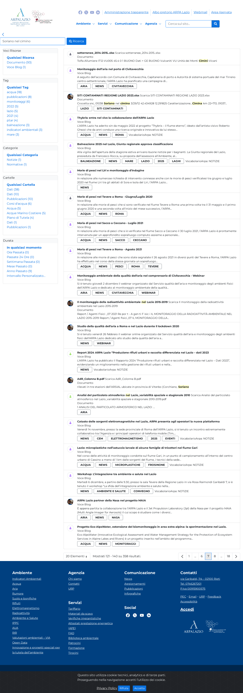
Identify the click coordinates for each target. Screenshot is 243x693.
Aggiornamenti (134, 583)
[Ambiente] (86, 23)
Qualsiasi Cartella (21, 185)
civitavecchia (123, 86)
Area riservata (221, 12)
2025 (161, 161)
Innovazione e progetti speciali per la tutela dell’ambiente (36, 650)
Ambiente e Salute (25, 618)
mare (13, 134)
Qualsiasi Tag (17, 87)
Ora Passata (18, 252)
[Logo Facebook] (80, 12)
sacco (120, 240)
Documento (19, 62)
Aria (15, 588)
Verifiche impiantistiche (84, 618)
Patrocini (74, 643)
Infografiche (132, 593)
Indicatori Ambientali (26, 579)
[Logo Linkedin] (97, 12)
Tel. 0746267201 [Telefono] (190, 583)
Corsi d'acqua (19, 203)
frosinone (156, 465)
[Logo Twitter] (86, 12)
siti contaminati (110, 108)
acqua (14, 92)
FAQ (71, 633)
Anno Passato (19, 271)
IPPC (15, 623)
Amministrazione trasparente (126, 12)
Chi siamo (75, 579)
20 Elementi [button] (78, 557)
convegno (142, 491)
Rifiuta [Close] (125, 688)
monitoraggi (18, 101)
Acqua (14, 208)
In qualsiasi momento (24, 247)
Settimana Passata (23, 262)
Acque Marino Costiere (26, 213)
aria (83, 86)
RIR (14, 632)
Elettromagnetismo (25, 608)
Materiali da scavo (80, 613)
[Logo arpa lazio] (20, 17)
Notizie (14, 160)
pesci (119, 266)
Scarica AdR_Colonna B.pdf (123, 379)
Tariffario (74, 608)
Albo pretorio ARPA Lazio (171, 12)
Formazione (76, 648)
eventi (170, 438)
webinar (148, 292)
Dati (13, 189)
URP (71, 588)
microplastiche (127, 465)
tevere (153, 266)
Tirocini (73, 653)
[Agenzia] (154, 23)
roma (119, 135)
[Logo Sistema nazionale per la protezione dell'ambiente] (42, 17)
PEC (183, 596)
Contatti (73, 583)
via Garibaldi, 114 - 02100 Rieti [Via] (200, 579)
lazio (12, 111)
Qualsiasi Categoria (22, 155)
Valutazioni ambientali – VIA (31, 637)
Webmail (200, 12)
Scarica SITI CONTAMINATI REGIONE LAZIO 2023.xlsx (175, 95)
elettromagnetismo (127, 438)
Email (192, 596)
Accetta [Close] (140, 688)
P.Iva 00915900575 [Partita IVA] (192, 588)
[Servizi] (105, 23)
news (99, 86)
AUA (15, 628)
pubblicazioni (19, 97)
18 (229, 557)
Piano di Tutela (20, 217)
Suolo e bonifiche (24, 598)
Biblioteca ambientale (83, 638)
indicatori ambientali (24, 130)
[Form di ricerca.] (189, 23)
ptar (12, 120)
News (128, 579)
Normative (17, 164)
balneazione (18, 125)
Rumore (17, 593)
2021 (12, 116)
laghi (176, 161)
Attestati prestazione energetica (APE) (90, 626)
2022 (12, 106)
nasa (116, 517)
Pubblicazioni (20, 199)
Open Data (19, 642)
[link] (3, 35)
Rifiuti (16, 603)
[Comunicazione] (129, 23)
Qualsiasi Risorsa (20, 57)
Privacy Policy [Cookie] (107, 688)
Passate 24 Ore (20, 257)
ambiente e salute (111, 491)
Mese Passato (19, 266)
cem (100, 438)
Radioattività (21, 613)
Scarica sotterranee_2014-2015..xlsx (137, 53)
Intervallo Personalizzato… (26, 276)
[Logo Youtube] (92, 12)
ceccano (140, 240)
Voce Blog (16, 67)
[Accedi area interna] (187, 610)
